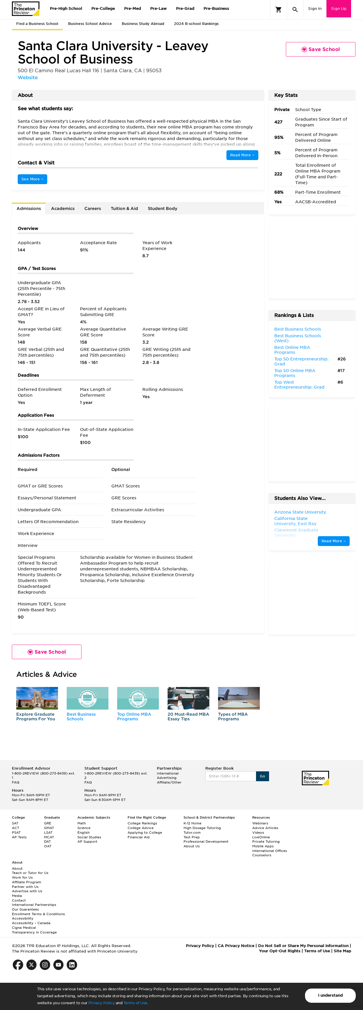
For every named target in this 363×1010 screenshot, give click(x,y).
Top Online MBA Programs (134, 716)
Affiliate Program (26, 882)
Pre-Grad (185, 8)
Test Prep (192, 837)
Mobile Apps (263, 846)
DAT (47, 841)
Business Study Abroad (143, 23)
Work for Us (22, 877)
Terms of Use (135, 1003)
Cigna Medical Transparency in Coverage (34, 930)
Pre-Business (216, 8)
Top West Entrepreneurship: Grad (299, 385)
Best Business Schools (81, 716)
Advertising (167, 778)
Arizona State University (300, 512)
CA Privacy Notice (236, 946)
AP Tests (19, 837)
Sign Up (338, 8)
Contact (19, 900)
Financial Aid (139, 837)
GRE (47, 823)
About (17, 868)
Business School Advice (90, 23)
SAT (15, 823)
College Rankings (142, 823)
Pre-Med (132, 8)
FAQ (15, 782)
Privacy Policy (101, 1003)
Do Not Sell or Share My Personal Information (303, 946)
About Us (192, 846)
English (83, 833)
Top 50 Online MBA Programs (294, 373)
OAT (47, 846)
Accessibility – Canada (31, 923)
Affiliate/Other (169, 782)
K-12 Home (193, 823)
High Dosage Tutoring (202, 828)
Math (81, 823)
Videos (258, 833)
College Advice (141, 828)
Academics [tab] (63, 208)
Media (17, 896)
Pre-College (103, 8)
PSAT (16, 833)
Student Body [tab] (162, 208)
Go (262, 776)
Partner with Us (25, 887)
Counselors (261, 855)
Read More (242, 155)
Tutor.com (192, 833)
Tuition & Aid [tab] (124, 208)
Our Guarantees (25, 909)
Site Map (342, 951)
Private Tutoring (266, 841)
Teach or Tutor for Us (30, 873)
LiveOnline (261, 837)
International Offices (269, 851)
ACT (15, 828)
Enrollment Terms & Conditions (38, 914)
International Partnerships (34, 905)
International (168, 773)
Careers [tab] (92, 208)
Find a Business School (37, 23)
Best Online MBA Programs (292, 350)
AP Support (87, 841)
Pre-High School (66, 8)
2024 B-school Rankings (196, 23)
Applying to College (145, 833)
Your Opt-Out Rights (279, 951)
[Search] (295, 9)
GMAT (49, 828)
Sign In (315, 8)
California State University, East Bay (295, 521)
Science (83, 828)
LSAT (48, 833)
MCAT (49, 837)
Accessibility (22, 918)
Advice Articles (265, 828)
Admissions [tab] (29, 208)
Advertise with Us (27, 891)
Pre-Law (158, 8)
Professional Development (206, 841)
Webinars (260, 823)
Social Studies (89, 837)
